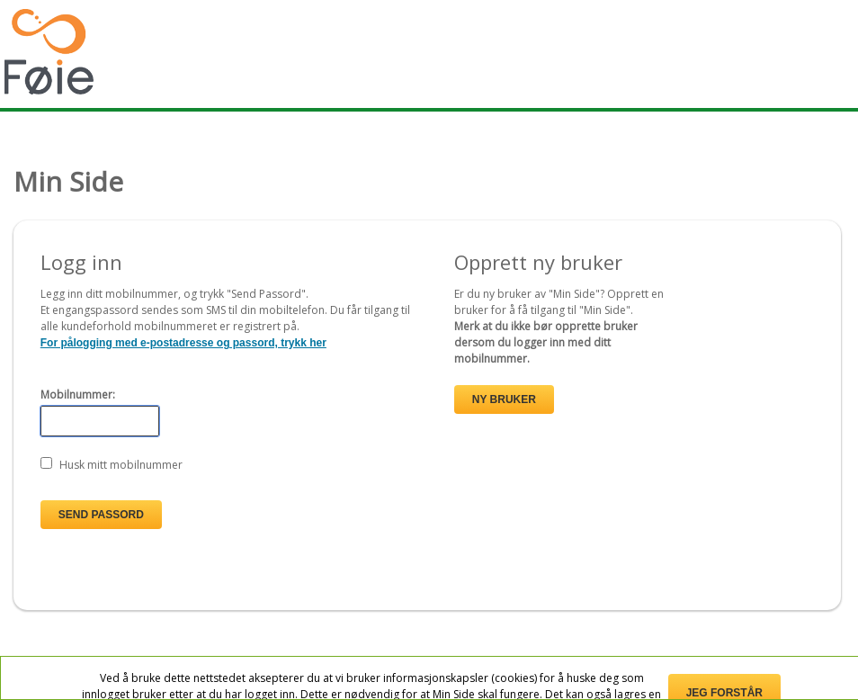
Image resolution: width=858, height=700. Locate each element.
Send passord (101, 514)
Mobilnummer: (77, 394)
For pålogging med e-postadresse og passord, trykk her (183, 343)
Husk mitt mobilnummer (121, 464)
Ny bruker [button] (504, 399)
